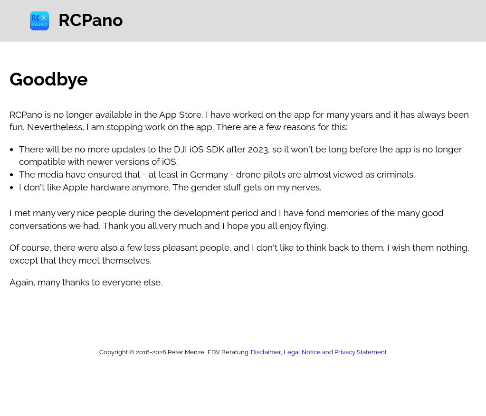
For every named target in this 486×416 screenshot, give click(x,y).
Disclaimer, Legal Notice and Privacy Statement (319, 352)
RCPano (90, 20)
